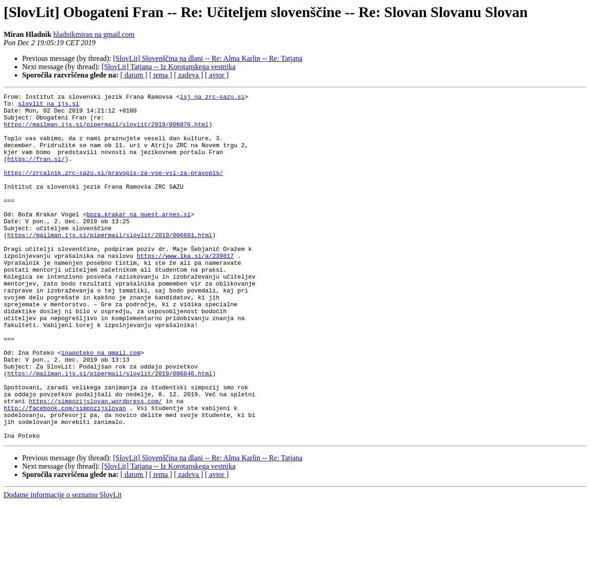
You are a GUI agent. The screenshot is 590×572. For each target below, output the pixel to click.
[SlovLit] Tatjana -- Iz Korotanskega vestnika (168, 67)
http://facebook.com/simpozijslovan (65, 471)
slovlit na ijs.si (48, 106)
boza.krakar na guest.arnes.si (138, 239)
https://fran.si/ (36, 172)
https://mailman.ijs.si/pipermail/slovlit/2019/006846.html (109, 430)
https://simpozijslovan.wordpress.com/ (95, 463)
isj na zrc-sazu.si (212, 98)
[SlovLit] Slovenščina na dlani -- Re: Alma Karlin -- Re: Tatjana (207, 58)
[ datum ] (134, 75)
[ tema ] (160, 75)
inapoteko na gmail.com (101, 405)
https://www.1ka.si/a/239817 (185, 289)
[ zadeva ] (188, 75)
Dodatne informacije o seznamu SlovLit (63, 564)
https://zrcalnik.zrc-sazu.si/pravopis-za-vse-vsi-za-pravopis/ (113, 189)
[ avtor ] (217, 75)
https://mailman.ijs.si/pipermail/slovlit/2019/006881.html (109, 264)
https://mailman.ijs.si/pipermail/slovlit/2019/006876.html (106, 131)
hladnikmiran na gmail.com (94, 34)
